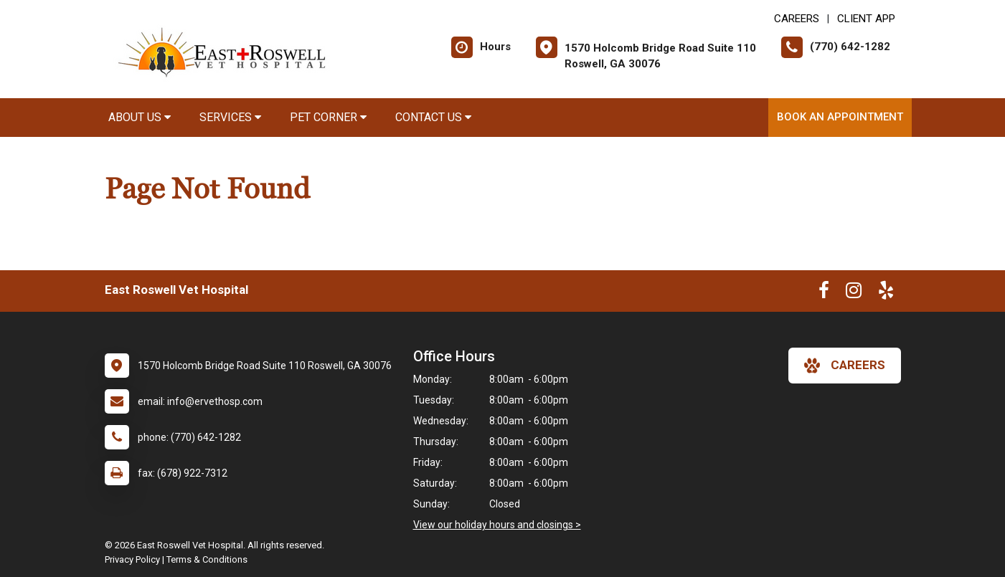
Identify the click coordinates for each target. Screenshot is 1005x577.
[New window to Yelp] (886, 293)
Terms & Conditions (206, 559)
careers (844, 365)
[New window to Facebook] (823, 293)
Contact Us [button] (433, 117)
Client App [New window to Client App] (866, 18)
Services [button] (230, 117)
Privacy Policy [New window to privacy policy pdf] (132, 559)
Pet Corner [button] (328, 117)
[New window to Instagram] (854, 293)
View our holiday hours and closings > (497, 524)
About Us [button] (139, 117)
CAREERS (796, 18)
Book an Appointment (840, 116)
